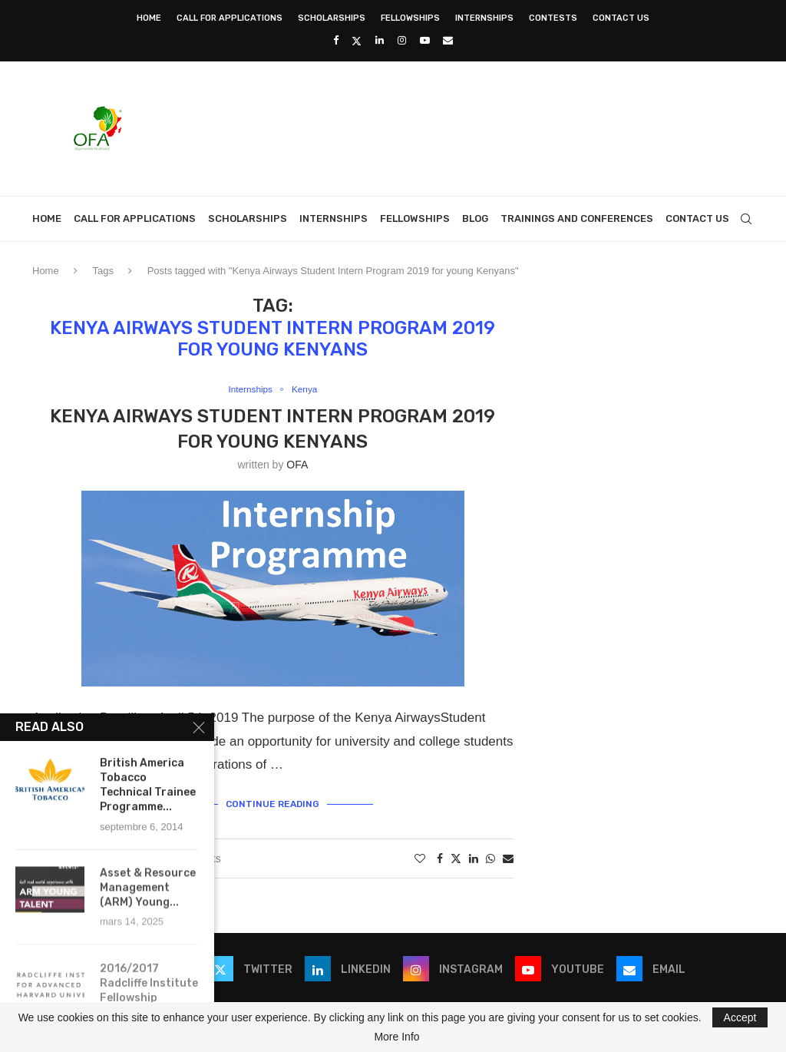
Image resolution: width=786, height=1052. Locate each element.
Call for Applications (229, 18)
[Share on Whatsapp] (490, 857)
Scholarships (331, 18)
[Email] (448, 40)
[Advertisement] (474, 126)
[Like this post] (419, 857)
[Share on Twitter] (456, 856)
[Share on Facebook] (440, 857)
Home (149, 18)
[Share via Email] (508, 857)
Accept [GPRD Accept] (740, 1017)
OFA (297, 465)
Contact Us (621, 18)
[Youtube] (425, 40)
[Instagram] (402, 40)
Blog (475, 218)
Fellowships (410, 18)
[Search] (746, 219)
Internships (484, 18)
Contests (553, 18)
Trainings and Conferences (576, 218)
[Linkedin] (379, 40)
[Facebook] (336, 40)
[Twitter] (357, 41)
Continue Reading (272, 802)
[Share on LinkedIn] (473, 857)
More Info (396, 1036)
